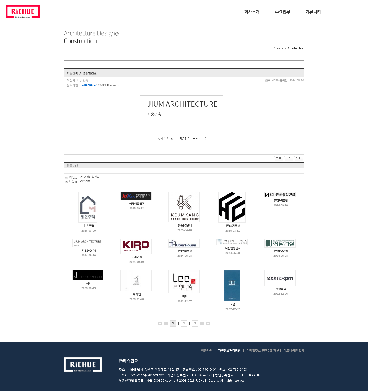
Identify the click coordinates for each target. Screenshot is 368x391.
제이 (88, 283)
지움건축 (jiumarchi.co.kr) (192, 138)
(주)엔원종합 (281, 200)
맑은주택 (89, 226)
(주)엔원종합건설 (89, 176)
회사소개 (251, 11)
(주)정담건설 (281, 251)
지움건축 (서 (89, 250)
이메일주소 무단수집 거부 (262, 350)
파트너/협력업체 (293, 350)
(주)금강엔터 (185, 225)
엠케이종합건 (136, 203)
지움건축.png (89, 84)
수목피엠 (281, 289)
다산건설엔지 (232, 248)
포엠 (232, 304)
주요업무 (282, 11)
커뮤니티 (313, 11)
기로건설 (85, 180)
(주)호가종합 (233, 226)
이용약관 (206, 350)
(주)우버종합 (185, 251)
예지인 (137, 294)
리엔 (184, 296)
